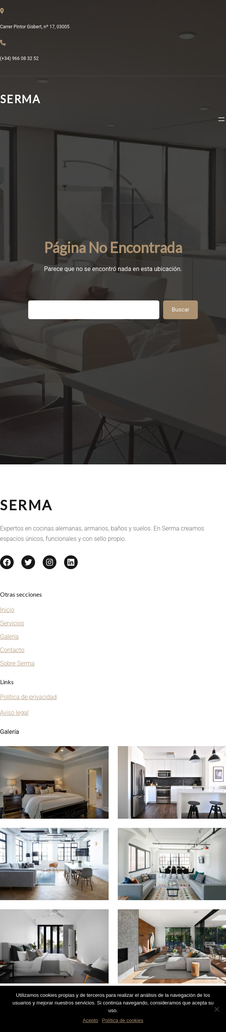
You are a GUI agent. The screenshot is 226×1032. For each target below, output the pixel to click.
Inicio (7, 609)
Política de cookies (122, 1020)
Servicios (12, 623)
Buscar (180, 309)
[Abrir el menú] (221, 119)
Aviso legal (14, 712)
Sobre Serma (17, 663)
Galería (9, 636)
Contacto (12, 650)
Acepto (90, 1020)
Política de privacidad (28, 697)
